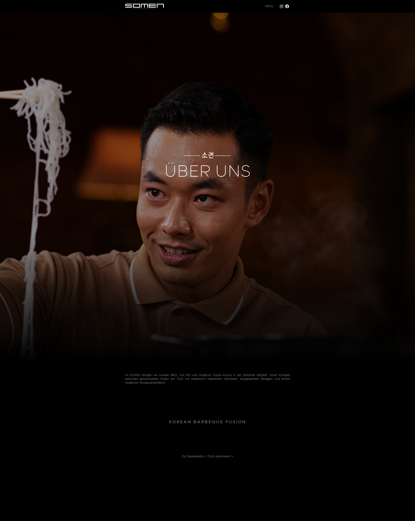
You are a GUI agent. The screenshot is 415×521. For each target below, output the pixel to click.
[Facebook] (287, 6)
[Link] (144, 6)
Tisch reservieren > (220, 460)
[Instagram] (281, 6)
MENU (269, 6)
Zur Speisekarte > (193, 460)
